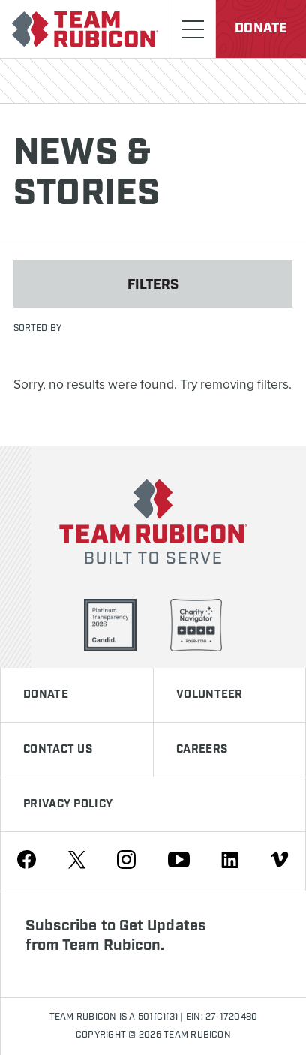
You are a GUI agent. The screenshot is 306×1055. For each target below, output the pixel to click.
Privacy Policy (67, 804)
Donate (261, 29)
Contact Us (57, 749)
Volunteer (209, 694)
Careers (201, 749)
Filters (153, 285)
